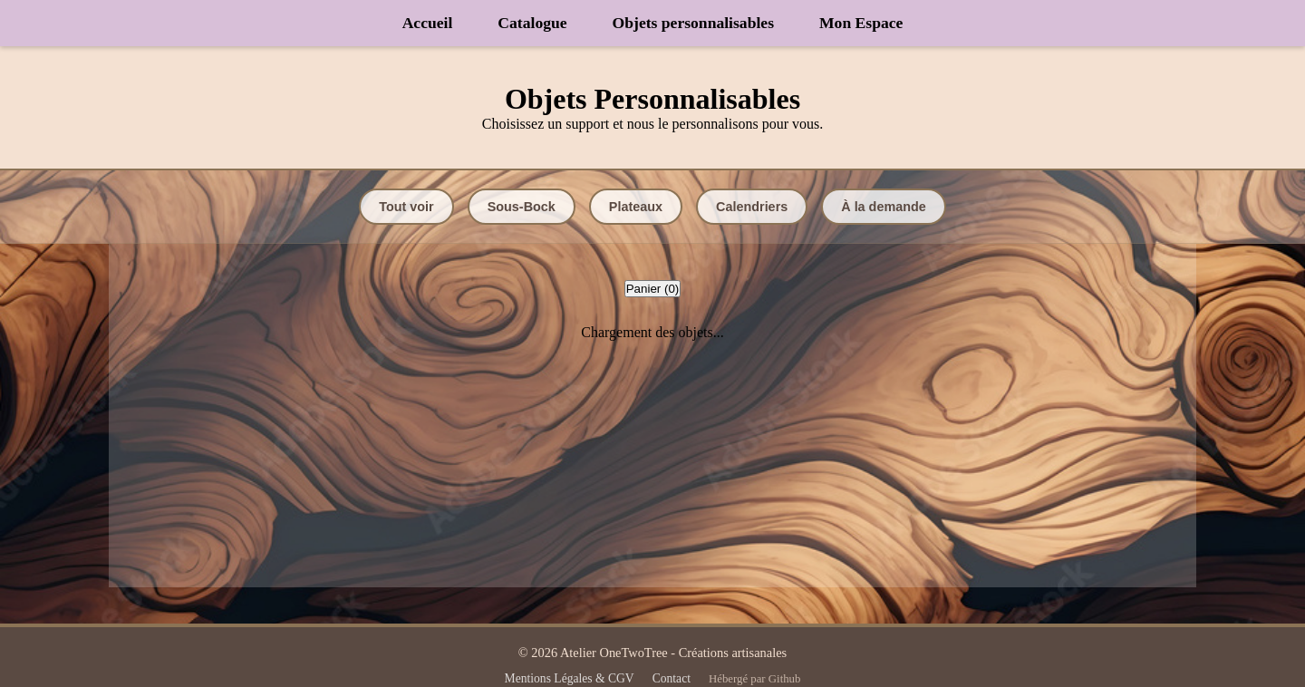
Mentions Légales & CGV (569, 678)
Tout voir (406, 206)
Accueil (427, 23)
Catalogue (532, 23)
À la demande (883, 206)
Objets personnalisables (693, 23)
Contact (671, 678)
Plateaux (635, 206)
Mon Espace (861, 23)
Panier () (653, 288)
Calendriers (752, 206)
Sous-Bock (522, 206)
